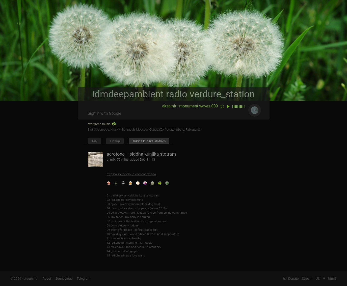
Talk (95, 141)
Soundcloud (64, 278)
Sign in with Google (104, 113)
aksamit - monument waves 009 (190, 106)
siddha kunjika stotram (149, 141)
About (46, 278)
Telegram (83, 278)
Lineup (115, 141)
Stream (307, 278)
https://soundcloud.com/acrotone (131, 174)
